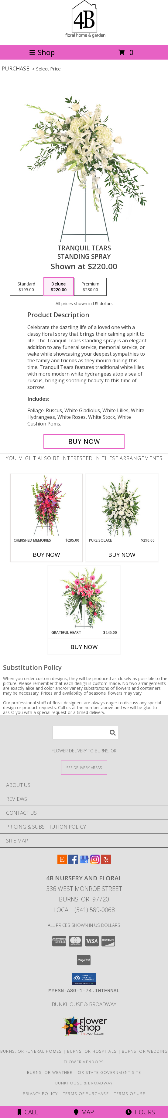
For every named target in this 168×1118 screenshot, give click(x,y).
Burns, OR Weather (50, 1072)
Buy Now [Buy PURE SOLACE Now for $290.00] (121, 555)
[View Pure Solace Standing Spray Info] (121, 505)
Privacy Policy (40, 1093)
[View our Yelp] (106, 862)
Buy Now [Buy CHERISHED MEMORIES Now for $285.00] (46, 555)
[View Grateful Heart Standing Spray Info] (84, 598)
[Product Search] (85, 732)
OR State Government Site (109, 1072)
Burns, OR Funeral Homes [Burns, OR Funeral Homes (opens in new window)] (31, 1051)
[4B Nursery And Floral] (83, 36)
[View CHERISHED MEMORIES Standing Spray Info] (46, 505)
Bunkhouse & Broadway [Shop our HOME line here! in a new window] (84, 1004)
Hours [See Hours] (140, 1112)
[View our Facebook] (73, 862)
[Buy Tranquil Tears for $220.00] (84, 441)
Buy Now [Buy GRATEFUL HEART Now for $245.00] (84, 647)
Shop (42, 52)
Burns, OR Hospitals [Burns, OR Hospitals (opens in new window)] (92, 1051)
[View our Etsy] (62, 862)
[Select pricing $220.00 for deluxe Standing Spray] (58, 287)
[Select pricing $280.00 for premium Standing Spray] (90, 287)
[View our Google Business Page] (84, 862)
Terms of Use (130, 1093)
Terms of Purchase (86, 1093)
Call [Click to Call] (28, 1112)
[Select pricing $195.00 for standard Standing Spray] (26, 287)
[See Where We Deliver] (84, 767)
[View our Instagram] (95, 862)
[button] (84, 979)
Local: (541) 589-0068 (84, 910)
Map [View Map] (84, 1112)
